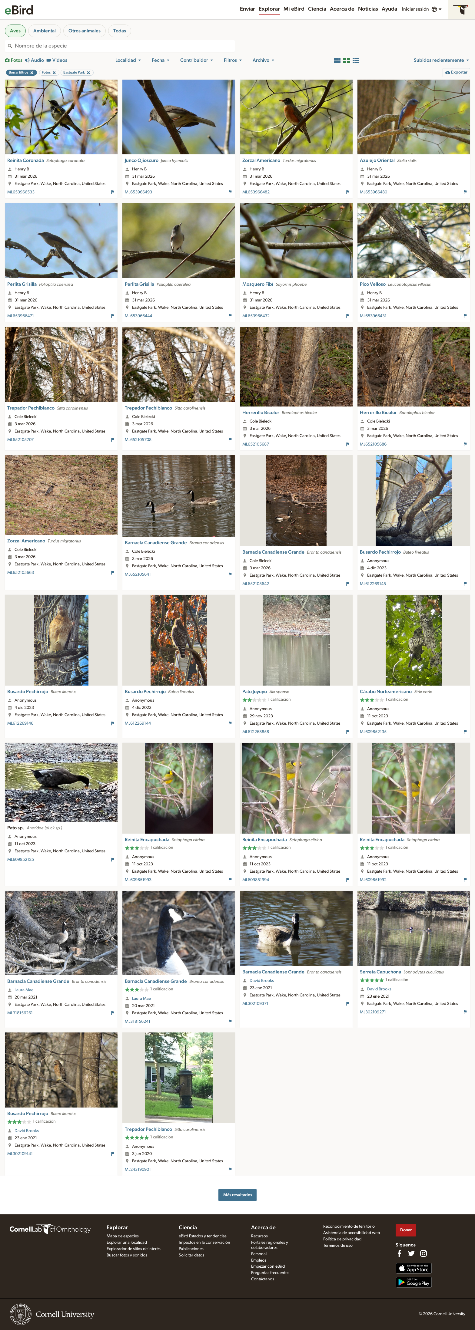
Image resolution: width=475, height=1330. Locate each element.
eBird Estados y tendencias (203, 1236)
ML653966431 (373, 316)
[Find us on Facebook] (399, 1253)
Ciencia (317, 9)
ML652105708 (138, 440)
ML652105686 (373, 444)
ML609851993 (138, 880)
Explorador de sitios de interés (134, 1249)
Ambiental (44, 30)
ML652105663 (20, 573)
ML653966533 (21, 192)
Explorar (269, 9)
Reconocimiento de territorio (349, 1226)
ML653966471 (20, 316)
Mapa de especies (123, 1236)
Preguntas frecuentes (270, 1273)
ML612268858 (255, 732)
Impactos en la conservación (204, 1242)
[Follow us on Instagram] (423, 1253)
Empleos (258, 1260)
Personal (259, 1254)
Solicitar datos (191, 1255)
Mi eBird (294, 9)
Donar (406, 1230)
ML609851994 (255, 880)
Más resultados (237, 1195)
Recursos (259, 1236)
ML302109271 (373, 1012)
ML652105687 (255, 444)
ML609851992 (373, 880)
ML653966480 (373, 192)
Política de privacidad (342, 1239)
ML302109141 (20, 1154)
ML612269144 (138, 723)
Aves (15, 30)
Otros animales (84, 30)
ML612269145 (373, 584)
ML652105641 (138, 574)
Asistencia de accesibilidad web (351, 1233)
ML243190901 (138, 1169)
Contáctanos (262, 1279)
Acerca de (342, 9)
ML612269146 (20, 723)
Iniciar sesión (415, 9)
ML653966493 (138, 192)
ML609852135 (373, 732)
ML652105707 (20, 440)
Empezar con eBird (268, 1266)
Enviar (247, 9)
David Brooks (262, 981)
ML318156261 (20, 1013)
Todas (119, 30)
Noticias (368, 9)
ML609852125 (20, 860)
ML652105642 (255, 584)
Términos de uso (338, 1245)
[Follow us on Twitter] (411, 1253)
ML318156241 (137, 1021)
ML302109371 (255, 1004)
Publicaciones (191, 1249)
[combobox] (125, 46)
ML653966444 (138, 316)
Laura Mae (24, 990)
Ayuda (389, 9)
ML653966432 (256, 316)
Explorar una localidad (127, 1242)
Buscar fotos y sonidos (127, 1255)
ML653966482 (256, 192)
